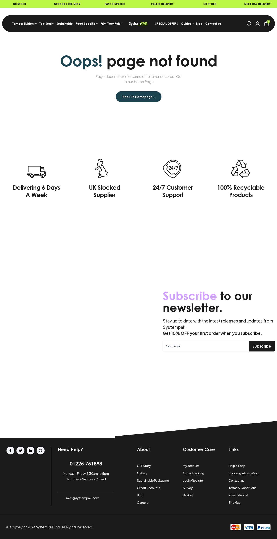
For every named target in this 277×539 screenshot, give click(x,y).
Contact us (236, 480)
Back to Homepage (138, 97)
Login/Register (193, 480)
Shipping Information (244, 473)
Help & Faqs (237, 466)
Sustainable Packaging (153, 480)
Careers (142, 502)
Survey (188, 488)
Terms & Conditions (242, 488)
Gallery (142, 473)
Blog (140, 495)
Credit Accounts (148, 488)
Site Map (235, 502)
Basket (188, 495)
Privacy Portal (238, 495)
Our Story (144, 466)
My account (191, 466)
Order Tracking (193, 473)
